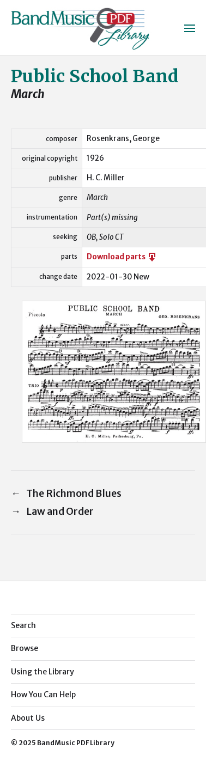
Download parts (122, 256)
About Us (28, 718)
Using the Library (42, 672)
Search (23, 625)
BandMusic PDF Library (75, 743)
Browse (24, 648)
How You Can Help (43, 694)
